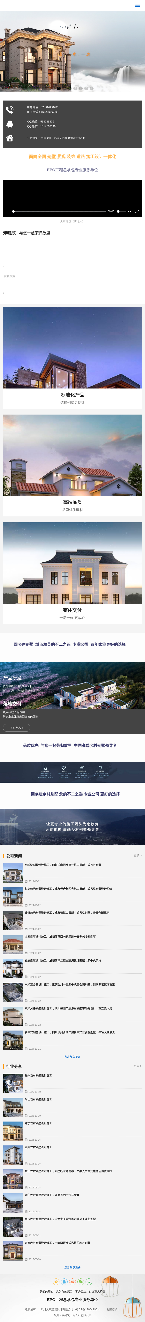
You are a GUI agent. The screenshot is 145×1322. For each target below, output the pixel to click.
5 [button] (75, 88)
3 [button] (64, 88)
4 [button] (70, 88)
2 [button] (59, 88)
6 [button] (80, 88)
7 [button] (86, 88)
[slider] (59, 211)
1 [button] (53, 88)
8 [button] (91, 88)
